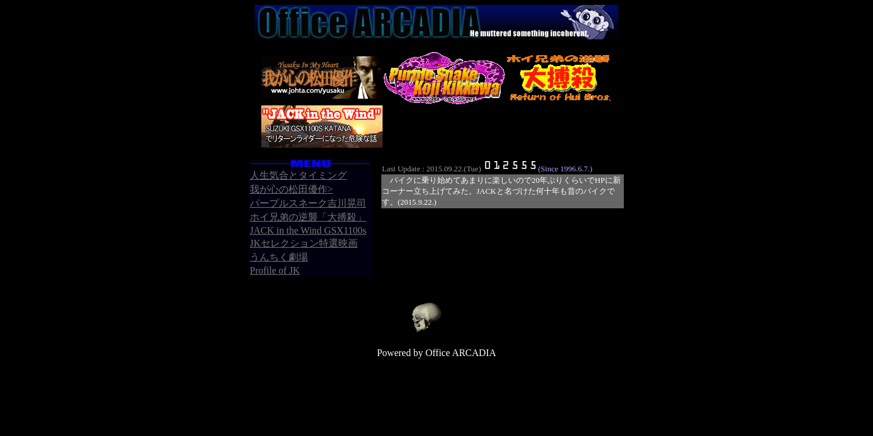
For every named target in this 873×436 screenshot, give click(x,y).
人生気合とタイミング (298, 175)
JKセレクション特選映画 (304, 243)
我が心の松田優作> (291, 189)
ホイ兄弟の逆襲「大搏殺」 (308, 217)
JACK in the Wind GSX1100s (308, 230)
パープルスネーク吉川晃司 (308, 203)
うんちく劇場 (279, 257)
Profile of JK (275, 270)
